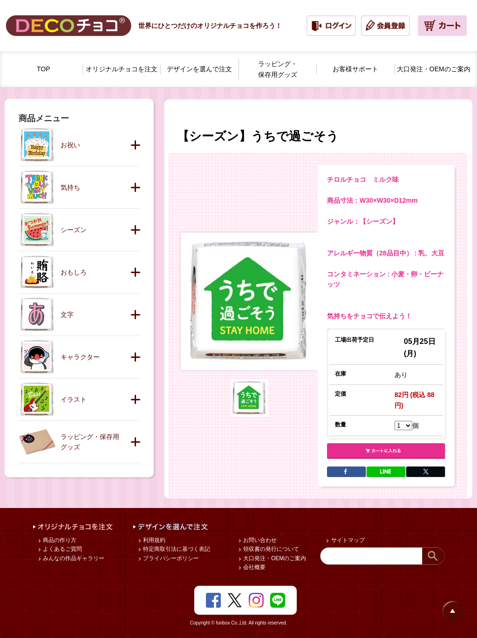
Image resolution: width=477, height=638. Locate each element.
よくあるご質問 (61, 549)
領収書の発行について (270, 549)
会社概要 (254, 567)
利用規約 (153, 540)
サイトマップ (346, 540)
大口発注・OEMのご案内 (274, 558)
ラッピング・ (277, 70)
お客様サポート (355, 69)
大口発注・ (433, 69)
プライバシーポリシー (170, 558)
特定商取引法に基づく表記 (176, 549)
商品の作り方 (58, 540)
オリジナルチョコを (121, 69)
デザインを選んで (199, 69)
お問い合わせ (259, 540)
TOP (43, 69)
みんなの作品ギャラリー (72, 558)
